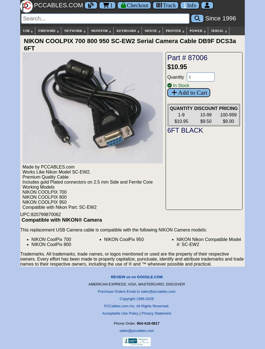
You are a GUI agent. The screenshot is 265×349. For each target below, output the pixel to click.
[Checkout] (134, 5)
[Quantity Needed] (201, 77)
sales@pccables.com (136, 331)
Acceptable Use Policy (120, 313)
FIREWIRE (49, 31)
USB (28, 31)
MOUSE (153, 31)
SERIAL (219, 31)
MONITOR (101, 31)
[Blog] (91, 5)
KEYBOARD (128, 31)
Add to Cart (188, 92)
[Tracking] (165, 5)
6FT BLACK (185, 130)
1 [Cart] (107, 5)
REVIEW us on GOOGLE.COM (137, 277)
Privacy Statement (156, 313)
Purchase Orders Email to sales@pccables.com (136, 291)
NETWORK (75, 31)
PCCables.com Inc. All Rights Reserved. (136, 306)
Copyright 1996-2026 (137, 299)
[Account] (207, 5)
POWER (198, 31)
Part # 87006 (187, 58)
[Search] (105, 18)
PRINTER (175, 31)
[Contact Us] (189, 5)
